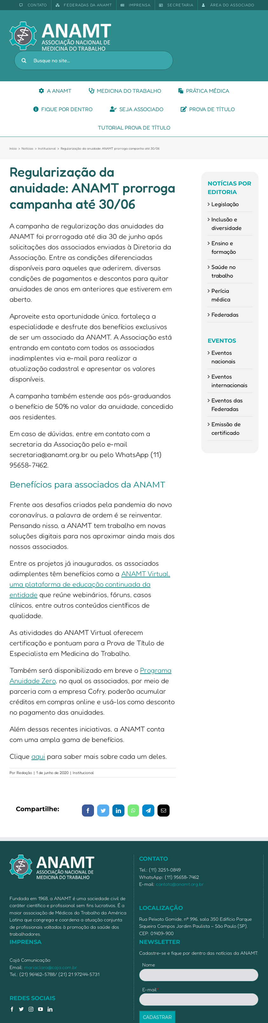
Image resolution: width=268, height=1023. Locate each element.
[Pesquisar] (23, 60)
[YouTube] (40, 1009)
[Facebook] (12, 1009)
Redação (24, 772)
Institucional (83, 772)
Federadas (224, 314)
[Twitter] (21, 1009)
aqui (38, 756)
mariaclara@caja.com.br (50, 967)
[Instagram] (31, 1009)
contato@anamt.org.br (180, 884)
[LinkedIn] (50, 1009)
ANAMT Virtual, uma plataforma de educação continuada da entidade (90, 584)
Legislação (225, 203)
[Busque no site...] (93, 60)
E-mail (150, 989)
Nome (148, 965)
